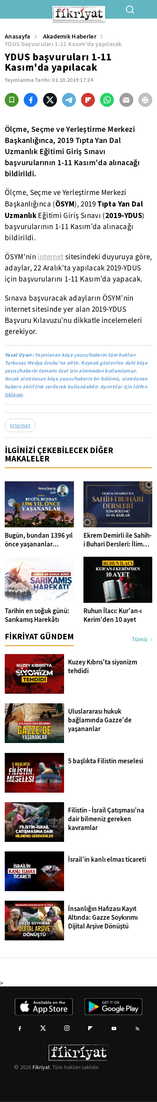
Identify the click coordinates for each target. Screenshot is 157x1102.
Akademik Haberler (69, 36)
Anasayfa (17, 36)
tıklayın (14, 394)
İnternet (20, 425)
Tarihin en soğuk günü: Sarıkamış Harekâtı (37, 615)
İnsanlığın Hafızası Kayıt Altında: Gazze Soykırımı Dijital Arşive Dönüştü (103, 918)
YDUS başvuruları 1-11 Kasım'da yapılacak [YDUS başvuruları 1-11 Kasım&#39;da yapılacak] (63, 44)
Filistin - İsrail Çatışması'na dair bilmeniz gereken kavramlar (106, 819)
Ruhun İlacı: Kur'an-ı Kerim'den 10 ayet (112, 615)
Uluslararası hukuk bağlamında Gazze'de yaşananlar (100, 720)
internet (50, 257)
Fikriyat (41, 1067)
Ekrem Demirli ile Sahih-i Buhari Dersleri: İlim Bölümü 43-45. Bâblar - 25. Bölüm (117, 540)
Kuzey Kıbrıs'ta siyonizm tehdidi (102, 666)
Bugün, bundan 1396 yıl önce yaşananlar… (39, 540)
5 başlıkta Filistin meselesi (105, 761)
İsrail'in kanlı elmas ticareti (107, 859)
